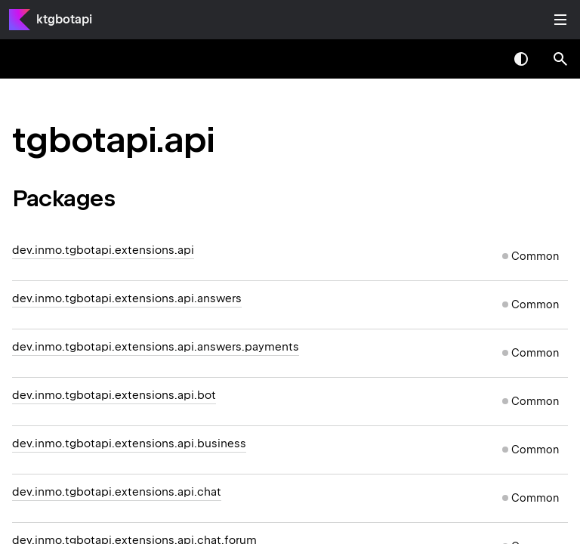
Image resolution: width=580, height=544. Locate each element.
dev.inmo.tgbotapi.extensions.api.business (129, 443)
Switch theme (521, 59)
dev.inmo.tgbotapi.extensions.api (103, 250)
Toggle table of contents (560, 19)
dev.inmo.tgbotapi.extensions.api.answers (127, 298)
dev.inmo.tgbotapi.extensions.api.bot (114, 395)
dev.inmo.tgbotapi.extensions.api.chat (116, 492)
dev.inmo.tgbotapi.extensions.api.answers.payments (155, 347)
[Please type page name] (560, 59)
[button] (560, 59)
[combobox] (481, 59)
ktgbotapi (64, 19)
